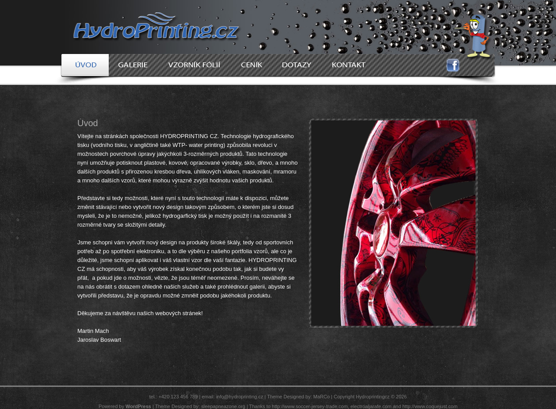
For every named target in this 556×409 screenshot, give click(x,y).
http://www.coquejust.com (429, 406)
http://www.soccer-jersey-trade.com (310, 406)
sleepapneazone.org (223, 406)
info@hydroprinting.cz (239, 396)
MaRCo (321, 396)
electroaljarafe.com (371, 406)
